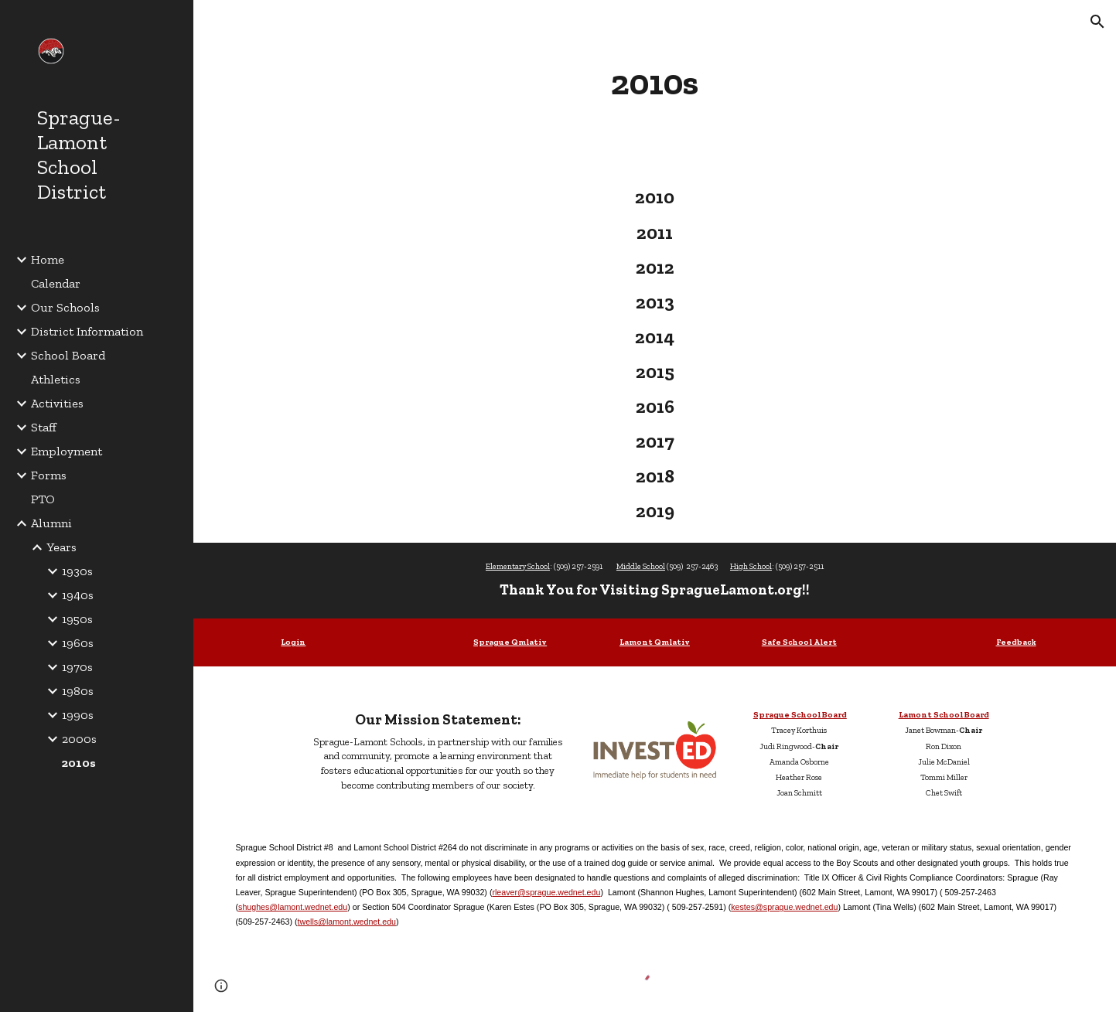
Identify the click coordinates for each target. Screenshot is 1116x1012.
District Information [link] (87, 331)
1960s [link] (78, 642)
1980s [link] (78, 690)
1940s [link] (78, 595)
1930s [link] (77, 571)
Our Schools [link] (65, 307)
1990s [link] (78, 714)
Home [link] (47, 259)
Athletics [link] (55, 379)
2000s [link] (79, 738)
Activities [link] (57, 403)
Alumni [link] (51, 523)
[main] (655, 83)
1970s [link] (77, 666)
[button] (1097, 21)
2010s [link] (79, 762)
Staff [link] (43, 427)
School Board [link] (68, 355)
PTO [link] (43, 499)
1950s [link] (77, 619)
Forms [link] (49, 475)
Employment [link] (66, 451)
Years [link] (61, 547)
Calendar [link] (55, 283)
